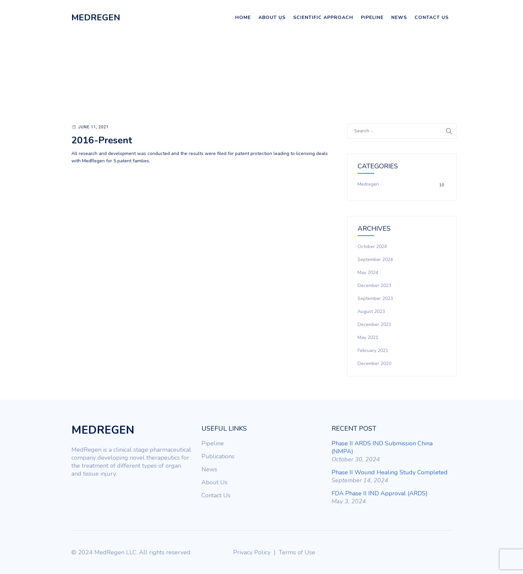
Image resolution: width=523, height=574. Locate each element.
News (399, 17)
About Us (272, 17)
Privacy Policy (252, 552)
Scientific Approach (323, 17)
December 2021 (374, 324)
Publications (217, 456)
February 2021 (373, 350)
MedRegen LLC (115, 552)
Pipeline (372, 17)
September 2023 (375, 298)
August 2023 (371, 311)
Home (243, 17)
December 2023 (374, 285)
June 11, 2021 (93, 127)
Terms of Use (297, 552)
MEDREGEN (95, 17)
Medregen (368, 184)
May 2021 (368, 337)
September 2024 (375, 259)
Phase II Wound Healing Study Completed (390, 472)
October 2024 (372, 246)
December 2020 (374, 363)
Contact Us (432, 17)
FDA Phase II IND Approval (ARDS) (380, 493)
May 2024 (368, 272)
